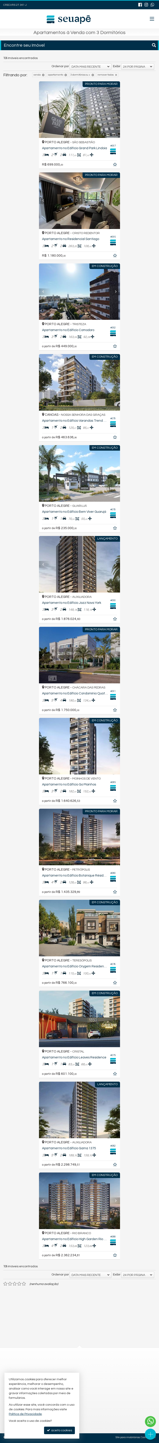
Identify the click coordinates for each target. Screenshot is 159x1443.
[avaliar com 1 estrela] (5, 1284)
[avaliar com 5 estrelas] (24, 1284)
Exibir (116, 66)
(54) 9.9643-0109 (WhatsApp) (72, 1362)
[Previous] (43, 109)
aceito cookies (59, 1430)
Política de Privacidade (25, 1414)
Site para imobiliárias (128, 1437)
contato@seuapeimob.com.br (73, 1370)
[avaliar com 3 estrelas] (15, 1284)
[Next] (115, 109)
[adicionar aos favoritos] (117, 165)
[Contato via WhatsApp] (150, 1421)
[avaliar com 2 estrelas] (10, 1284)
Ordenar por (60, 66)
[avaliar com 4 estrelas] (19, 1284)
